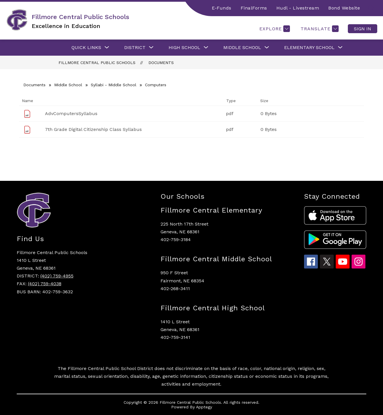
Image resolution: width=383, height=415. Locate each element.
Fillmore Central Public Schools (97, 62)
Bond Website (344, 8)
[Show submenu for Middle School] (242, 47)
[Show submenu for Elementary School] (309, 47)
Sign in (362, 28)
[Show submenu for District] (135, 47)
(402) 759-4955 (56, 276)
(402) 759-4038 (44, 283)
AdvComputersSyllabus (71, 113)
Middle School (68, 84)
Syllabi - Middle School (113, 84)
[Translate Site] (319, 28)
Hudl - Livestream (297, 8)
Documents (161, 62)
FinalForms (254, 8)
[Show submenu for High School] (184, 47)
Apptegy (204, 407)
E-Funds (221, 8)
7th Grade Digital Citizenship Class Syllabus (93, 129)
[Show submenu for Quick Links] (86, 47)
